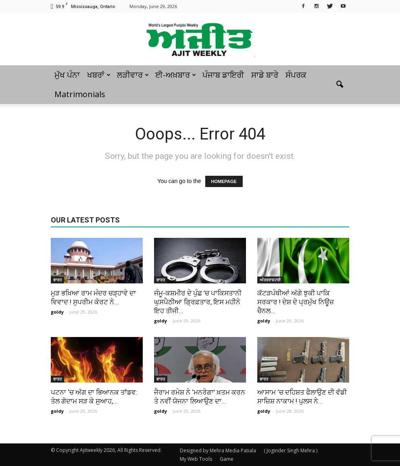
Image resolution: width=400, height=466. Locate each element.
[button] (339, 84)
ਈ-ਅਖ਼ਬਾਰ (175, 74)
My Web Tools (196, 459)
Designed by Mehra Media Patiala (218, 450)
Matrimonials (79, 94)
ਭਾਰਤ (57, 280)
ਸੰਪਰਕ (295, 74)
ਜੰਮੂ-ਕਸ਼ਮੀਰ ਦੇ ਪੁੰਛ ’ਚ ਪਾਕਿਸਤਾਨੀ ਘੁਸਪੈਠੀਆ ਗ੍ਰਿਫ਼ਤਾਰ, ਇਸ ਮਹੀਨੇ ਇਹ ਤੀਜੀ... (198, 302)
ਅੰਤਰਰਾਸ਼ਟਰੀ (270, 280)
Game (226, 459)
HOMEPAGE (224, 181)
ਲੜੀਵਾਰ (133, 74)
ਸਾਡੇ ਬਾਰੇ (264, 74)
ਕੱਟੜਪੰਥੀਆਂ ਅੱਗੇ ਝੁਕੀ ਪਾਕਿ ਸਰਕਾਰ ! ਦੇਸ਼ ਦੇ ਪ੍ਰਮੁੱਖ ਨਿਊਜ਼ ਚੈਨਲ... (295, 302)
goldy (57, 312)
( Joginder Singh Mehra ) (290, 450)
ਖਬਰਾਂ (98, 74)
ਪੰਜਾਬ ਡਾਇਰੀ (223, 74)
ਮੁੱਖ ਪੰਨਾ (67, 74)
